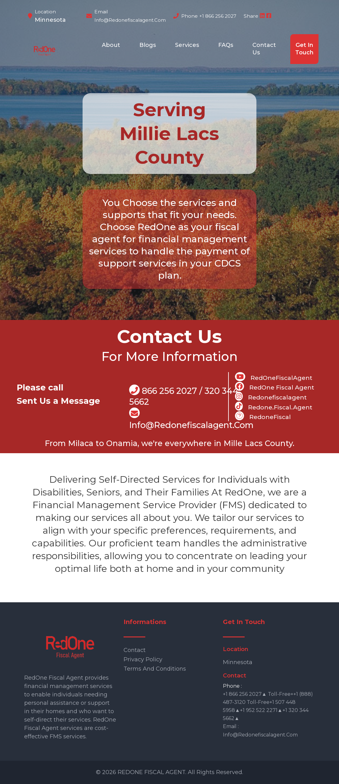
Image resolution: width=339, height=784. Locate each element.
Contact (135, 650)
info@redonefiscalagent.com (130, 20)
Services (187, 45)
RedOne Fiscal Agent (274, 386)
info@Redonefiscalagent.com (191, 419)
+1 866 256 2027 (217, 16)
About (111, 45)
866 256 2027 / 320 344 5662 (183, 396)
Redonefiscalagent (271, 396)
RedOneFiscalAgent (273, 376)
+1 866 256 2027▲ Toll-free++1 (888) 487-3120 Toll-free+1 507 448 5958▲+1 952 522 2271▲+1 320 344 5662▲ (268, 706)
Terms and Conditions (155, 668)
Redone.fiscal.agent (273, 406)
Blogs (147, 45)
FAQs (225, 45)
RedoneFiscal (263, 416)
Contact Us (264, 49)
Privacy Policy (143, 659)
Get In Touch (304, 49)
